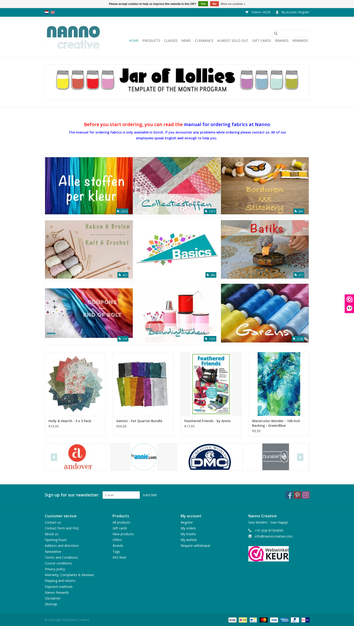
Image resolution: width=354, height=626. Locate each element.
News (186, 40)
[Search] (290, 33)
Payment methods (59, 586)
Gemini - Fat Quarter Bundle (139, 421)
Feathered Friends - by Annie (207, 421)
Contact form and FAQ (62, 528)
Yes (203, 4)
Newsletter (53, 551)
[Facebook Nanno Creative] (289, 495)
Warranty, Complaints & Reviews (69, 575)
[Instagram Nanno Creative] (305, 495)
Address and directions (62, 545)
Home (134, 40)
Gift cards (261, 40)
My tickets (188, 534)
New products (123, 534)
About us (51, 534)
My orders (188, 528)
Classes (171, 40)
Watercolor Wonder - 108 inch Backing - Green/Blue (276, 423)
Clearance (204, 40)
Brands (282, 40)
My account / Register (292, 12)
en (53, 12)
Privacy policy (55, 569)
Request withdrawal (195, 545)
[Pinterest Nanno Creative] (297, 495)
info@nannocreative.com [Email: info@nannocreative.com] (273, 536)
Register (187, 522)
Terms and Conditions (61, 557)
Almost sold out (232, 40)
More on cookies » (233, 4)
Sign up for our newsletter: (72, 494)
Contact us (53, 522)
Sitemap (51, 604)
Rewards (300, 40)
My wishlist (189, 540)
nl (47, 12)
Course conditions (58, 563)
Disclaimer (53, 598)
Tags (116, 551)
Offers (117, 540)
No (214, 4)
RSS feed (119, 557)
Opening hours (56, 540)
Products (151, 40)
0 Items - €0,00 (258, 12)
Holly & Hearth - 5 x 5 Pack (70, 421)
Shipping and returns (60, 580)
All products (121, 522)
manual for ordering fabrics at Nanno (227, 124)
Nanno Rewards (57, 592)
